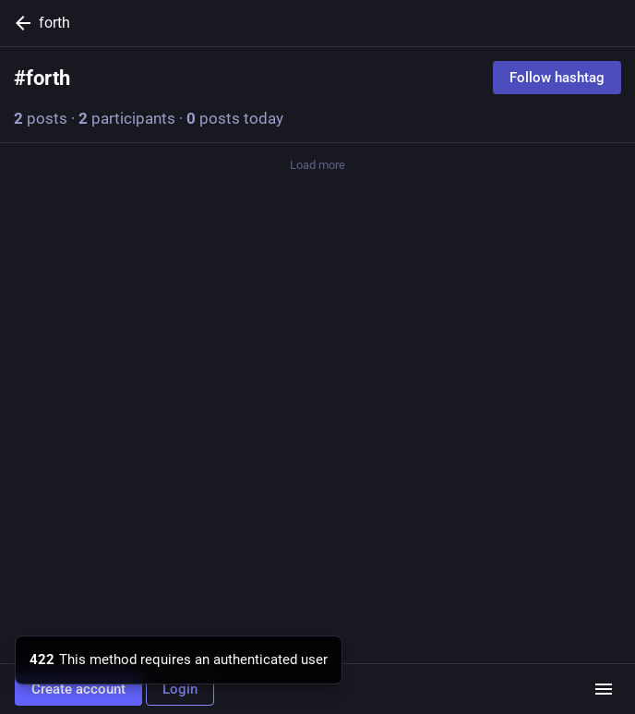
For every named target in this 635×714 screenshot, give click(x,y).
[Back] (19, 23)
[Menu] (603, 689)
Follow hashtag (557, 77)
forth (54, 22)
